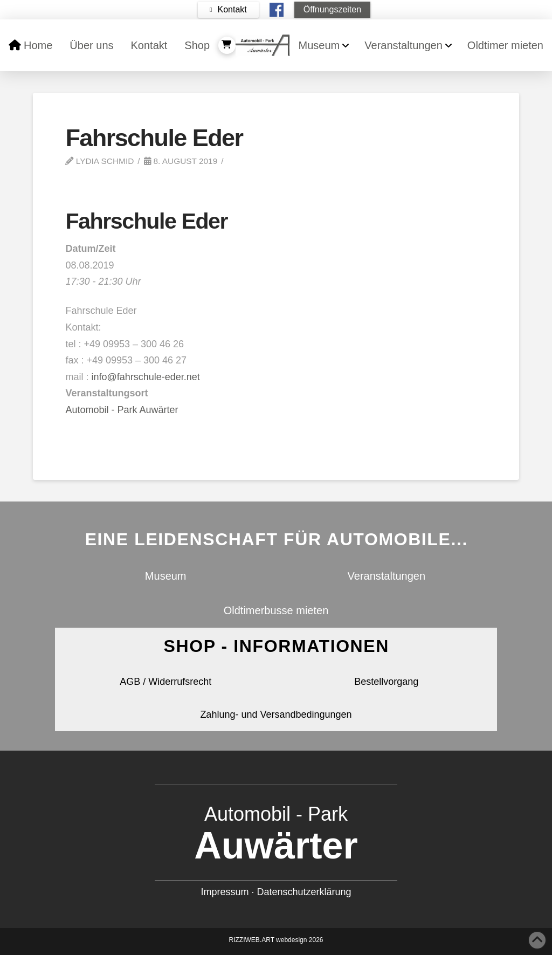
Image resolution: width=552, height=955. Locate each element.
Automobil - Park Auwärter (121, 409)
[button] (228, 10)
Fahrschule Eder (146, 221)
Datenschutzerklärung (304, 892)
